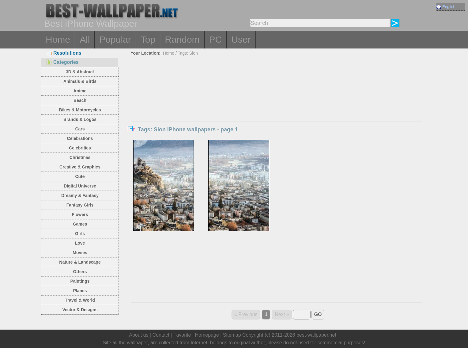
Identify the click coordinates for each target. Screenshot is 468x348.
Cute (80, 176)
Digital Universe (80, 186)
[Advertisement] (276, 104)
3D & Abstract (80, 71)
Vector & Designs (79, 309)
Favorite (182, 335)
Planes (80, 290)
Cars (80, 128)
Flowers (80, 214)
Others (80, 271)
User (241, 39)
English (445, 6)
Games (80, 224)
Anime (80, 90)
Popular (115, 39)
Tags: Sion (188, 53)
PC (215, 39)
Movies (80, 252)
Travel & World (80, 300)
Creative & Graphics (79, 166)
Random (182, 39)
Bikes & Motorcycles (80, 109)
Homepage (207, 335)
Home (58, 39)
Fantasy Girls (80, 205)
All (85, 39)
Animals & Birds (79, 81)
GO (318, 314)
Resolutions (63, 53)
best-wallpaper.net (316, 335)
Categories (62, 62)
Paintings (79, 281)
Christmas (80, 157)
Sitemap (232, 335)
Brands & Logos (79, 119)
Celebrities (80, 147)
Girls (80, 233)
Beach (80, 100)
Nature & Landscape (79, 262)
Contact (160, 335)
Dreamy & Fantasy (80, 195)
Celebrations (80, 138)
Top (148, 39)
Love (80, 243)
